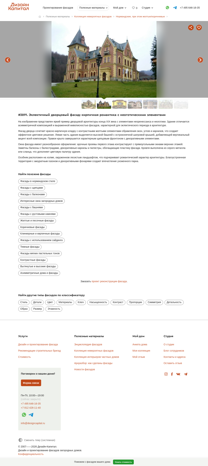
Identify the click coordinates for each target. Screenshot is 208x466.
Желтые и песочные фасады (37, 220)
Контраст (118, 302)
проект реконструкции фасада (109, 281)
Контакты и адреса (174, 356)
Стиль (24, 302)
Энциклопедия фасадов (88, 344)
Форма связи (31, 382)
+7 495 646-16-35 (31, 403)
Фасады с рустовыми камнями (38, 213)
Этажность (54, 308)
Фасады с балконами (32, 194)
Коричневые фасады (32, 227)
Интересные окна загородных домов (41, 200)
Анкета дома (140, 344)
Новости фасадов (84, 369)
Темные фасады (30, 246)
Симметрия (154, 302)
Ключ (81, 302)
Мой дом (118, 7)
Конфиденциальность (31, 454)
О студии (169, 344)
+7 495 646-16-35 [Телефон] (190, 7)
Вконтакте (178, 374)
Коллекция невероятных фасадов (94, 350)
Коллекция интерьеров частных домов (96, 356)
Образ (24, 308)
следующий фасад (200, 59)
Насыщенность (98, 302)
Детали (37, 302)
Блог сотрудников (174, 350)
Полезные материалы (92, 7)
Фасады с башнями (31, 207)
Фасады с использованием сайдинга (41, 240)
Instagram (166, 374)
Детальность (174, 302)
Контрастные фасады (33, 259)
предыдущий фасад (7, 59)
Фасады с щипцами (31, 187)
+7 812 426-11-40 (31, 407)
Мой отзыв (139, 356)
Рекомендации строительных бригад (39, 350)
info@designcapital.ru (33, 423)
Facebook (171, 374)
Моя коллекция (141, 350)
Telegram (185, 374)
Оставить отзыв (173, 363)
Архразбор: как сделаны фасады (93, 363)
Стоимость (24, 356)
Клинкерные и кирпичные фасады (40, 233)
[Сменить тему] (36, 440)
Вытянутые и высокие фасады (38, 266)
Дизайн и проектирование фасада (38, 344)
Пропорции (135, 302)
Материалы (65, 302)
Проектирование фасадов (58, 7)
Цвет (50, 302)
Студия (146, 7)
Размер (37, 308)
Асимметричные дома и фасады (39, 273)
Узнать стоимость (123, 462)
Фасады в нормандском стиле (37, 181)
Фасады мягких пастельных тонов (40, 253)
